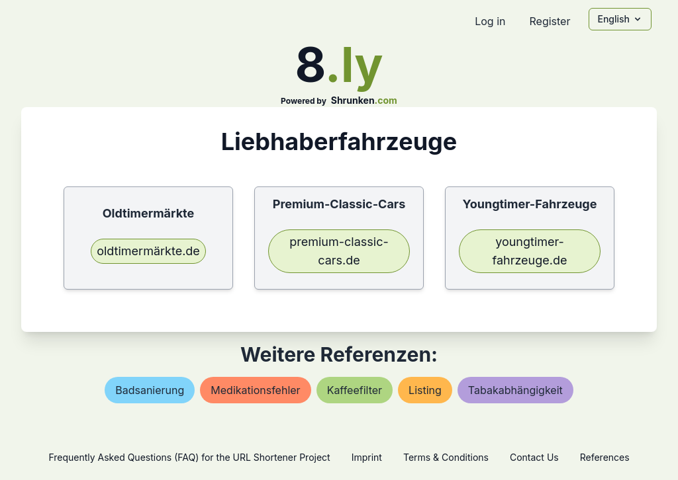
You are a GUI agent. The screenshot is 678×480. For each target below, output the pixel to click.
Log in (490, 21)
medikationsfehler (255, 390)
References (605, 457)
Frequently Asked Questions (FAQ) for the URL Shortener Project (189, 457)
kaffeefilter (354, 390)
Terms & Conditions (446, 457)
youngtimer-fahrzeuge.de (530, 251)
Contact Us (534, 457)
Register (549, 21)
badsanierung (149, 390)
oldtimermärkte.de (148, 251)
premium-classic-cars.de (338, 251)
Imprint (367, 457)
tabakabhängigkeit (515, 390)
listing (425, 390)
